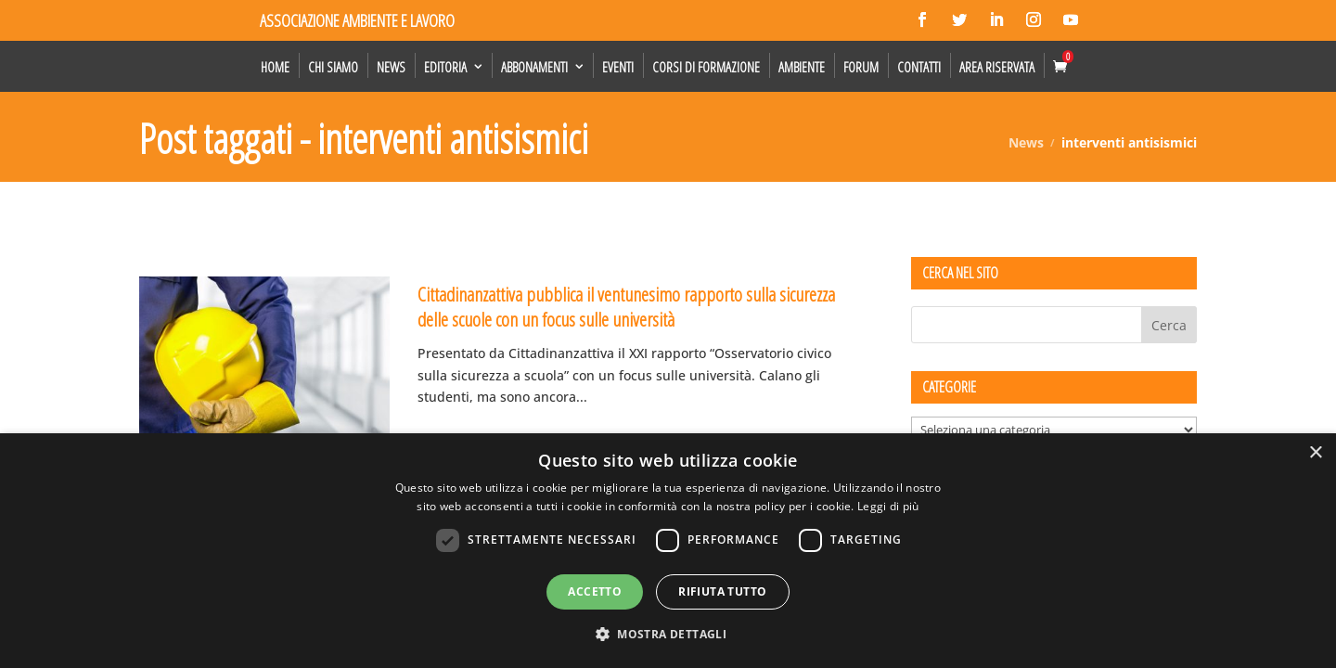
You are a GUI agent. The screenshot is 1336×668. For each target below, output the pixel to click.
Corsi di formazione (706, 67)
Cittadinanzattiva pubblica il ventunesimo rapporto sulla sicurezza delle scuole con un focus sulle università (626, 306)
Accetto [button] (595, 591)
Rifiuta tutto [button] (722, 591)
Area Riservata (996, 67)
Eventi (618, 67)
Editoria (445, 67)
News (391, 67)
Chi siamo (333, 67)
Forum (861, 67)
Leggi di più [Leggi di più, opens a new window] (888, 506)
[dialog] (668, 550)
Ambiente (801, 67)
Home (275, 67)
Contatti (919, 67)
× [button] (1315, 453)
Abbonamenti (534, 67)
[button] (668, 634)
